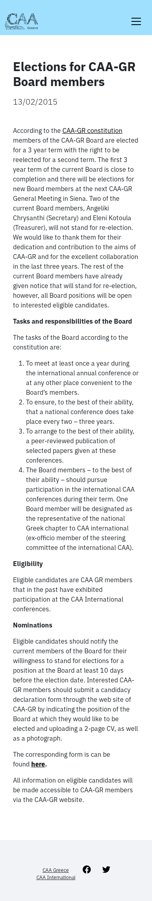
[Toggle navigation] (136, 16)
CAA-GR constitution (92, 130)
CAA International (55, 877)
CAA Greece (56, 870)
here (38, 764)
